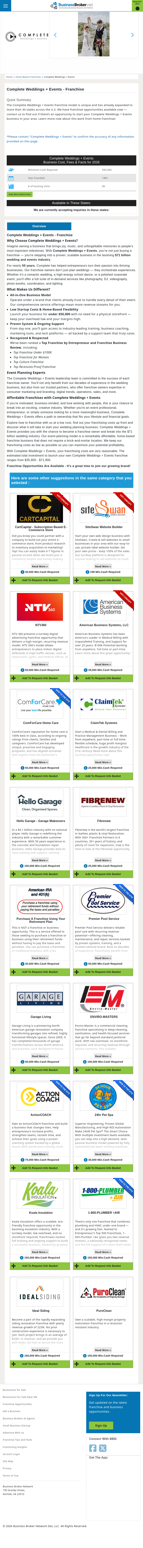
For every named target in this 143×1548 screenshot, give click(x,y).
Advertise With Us (13, 1432)
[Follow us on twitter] (102, 1448)
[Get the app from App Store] (102, 1475)
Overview (39, 226)
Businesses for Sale (14, 1390)
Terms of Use (10, 1475)
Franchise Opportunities (17, 1404)
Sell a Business (11, 1411)
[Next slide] (132, 35)
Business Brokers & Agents (19, 1418)
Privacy (7, 1468)
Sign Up (101, 1425)
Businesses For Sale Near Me (20, 1397)
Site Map (8, 1461)
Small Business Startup (16, 1425)
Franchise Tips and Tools (17, 1439)
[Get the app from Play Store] (102, 1504)
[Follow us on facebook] (92, 1448)
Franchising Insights (15, 1447)
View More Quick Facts (20, 194)
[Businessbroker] (71, 5)
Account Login (11, 1454)
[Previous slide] (55, 35)
